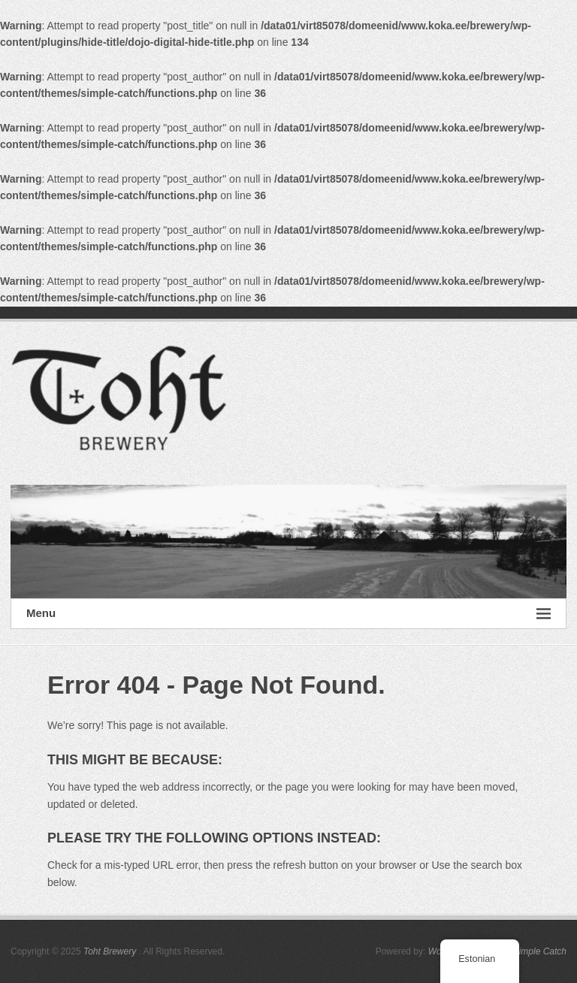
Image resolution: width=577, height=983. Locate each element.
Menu (288, 613)
